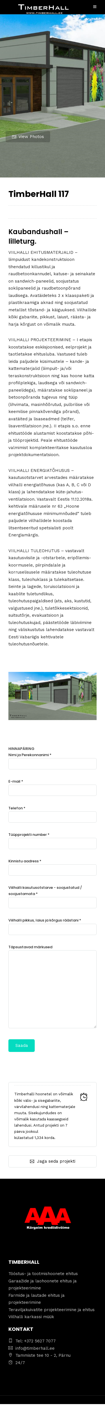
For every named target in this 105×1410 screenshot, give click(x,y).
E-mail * (52, 786)
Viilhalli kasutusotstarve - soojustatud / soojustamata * (52, 895)
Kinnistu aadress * (52, 865)
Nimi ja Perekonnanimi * (52, 759)
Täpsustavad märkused (52, 987)
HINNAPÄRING (52, 899)
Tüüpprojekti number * (52, 839)
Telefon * (52, 812)
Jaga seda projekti (52, 1161)
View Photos (28, 136)
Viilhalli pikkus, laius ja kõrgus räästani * (52, 925)
